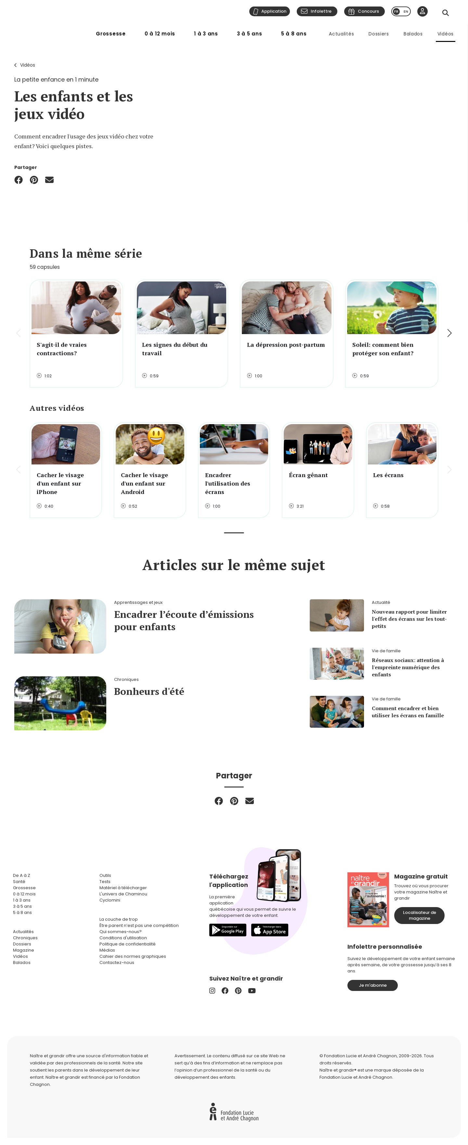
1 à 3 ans (206, 33)
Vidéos (445, 34)
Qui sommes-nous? (120, 932)
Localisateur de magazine (419, 915)
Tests (104, 881)
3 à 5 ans (249, 33)
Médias (107, 950)
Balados (413, 34)
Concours (368, 11)
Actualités (341, 34)
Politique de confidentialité (127, 944)
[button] (449, 333)
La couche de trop (118, 919)
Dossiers (379, 34)
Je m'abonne (373, 985)
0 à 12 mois (160, 33)
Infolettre (321, 11)
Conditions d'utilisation (123, 938)
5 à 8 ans (294, 33)
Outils (105, 875)
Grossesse (111, 33)
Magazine (23, 950)
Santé (19, 881)
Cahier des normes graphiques (132, 956)
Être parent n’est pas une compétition (139, 925)
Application (273, 11)
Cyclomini (109, 900)
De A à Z (21, 875)
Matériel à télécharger (123, 888)
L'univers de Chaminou (123, 894)
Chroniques (25, 938)
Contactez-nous (116, 962)
